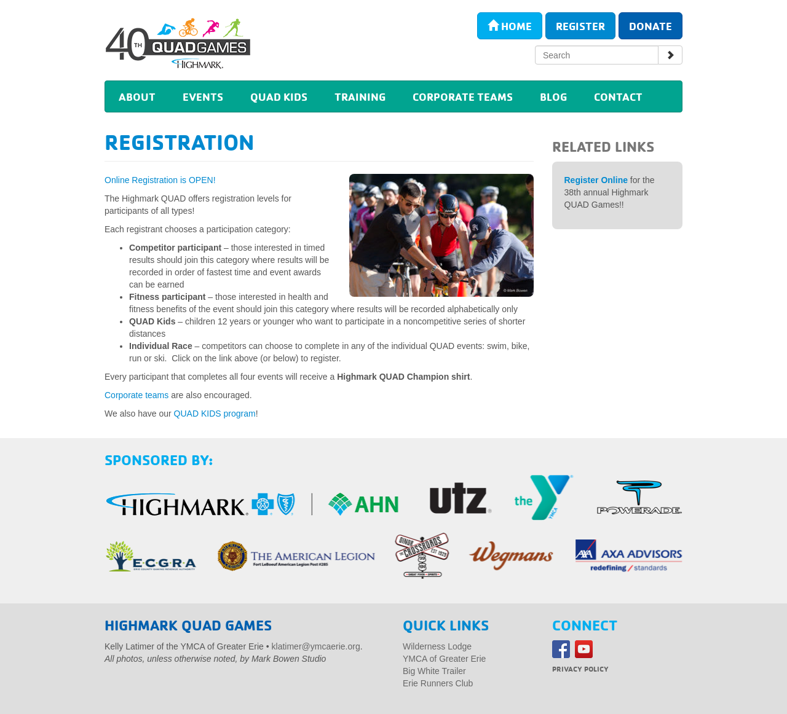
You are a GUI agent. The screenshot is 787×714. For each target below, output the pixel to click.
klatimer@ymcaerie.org (316, 646)
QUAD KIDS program (215, 413)
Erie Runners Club (438, 683)
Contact (618, 96)
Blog (553, 96)
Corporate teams (136, 395)
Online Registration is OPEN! (160, 180)
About (137, 96)
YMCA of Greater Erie (444, 659)
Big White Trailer (434, 671)
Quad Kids (278, 96)
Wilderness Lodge (437, 646)
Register (580, 26)
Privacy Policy (580, 668)
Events (203, 96)
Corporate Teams (463, 96)
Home (510, 26)
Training (360, 96)
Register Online (596, 180)
